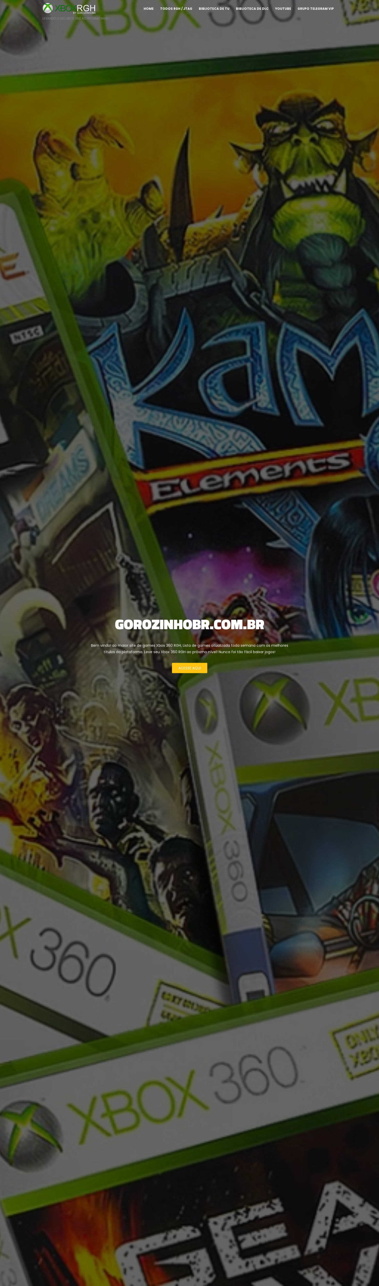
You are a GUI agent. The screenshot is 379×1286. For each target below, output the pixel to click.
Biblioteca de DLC (252, 8)
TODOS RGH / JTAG (176, 8)
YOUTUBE (283, 8)
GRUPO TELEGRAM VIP (316, 8)
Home (149, 8)
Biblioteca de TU (214, 8)
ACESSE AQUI (189, 667)
